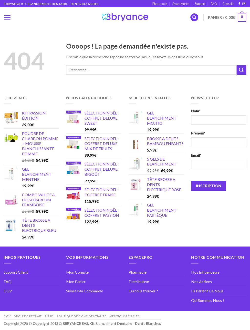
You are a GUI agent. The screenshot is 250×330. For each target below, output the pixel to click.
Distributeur (139, 281)
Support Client (16, 272)
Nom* (195, 111)
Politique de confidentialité (81, 316)
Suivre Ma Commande (84, 291)
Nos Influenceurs (205, 272)
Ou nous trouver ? (143, 291)
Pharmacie (159, 4)
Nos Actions (201, 281)
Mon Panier (76, 281)
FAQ (214, 4)
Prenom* (198, 133)
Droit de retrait (28, 316)
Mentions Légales (124, 316)
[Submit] (241, 70)
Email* (196, 155)
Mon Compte (77, 272)
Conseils (228, 4)
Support (200, 4)
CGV (8, 291)
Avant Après (180, 4)
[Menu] (7, 17)
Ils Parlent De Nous (207, 291)
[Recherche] (194, 17)
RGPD (49, 316)
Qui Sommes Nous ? (207, 300)
